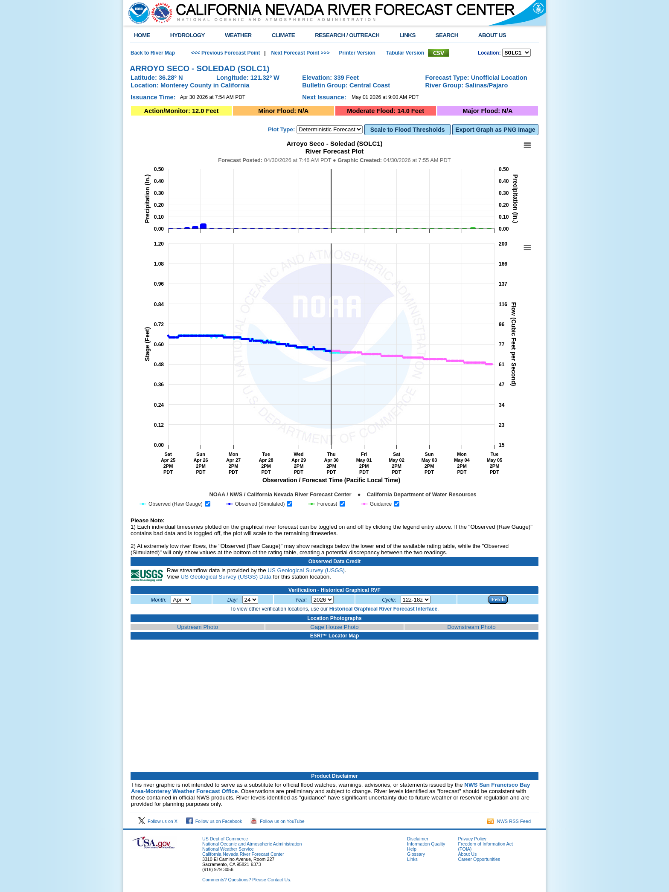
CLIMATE (283, 35)
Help (411, 850)
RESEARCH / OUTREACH (347, 35)
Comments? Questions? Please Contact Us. (246, 880)
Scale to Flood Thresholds (407, 130)
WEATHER (238, 35)
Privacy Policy (472, 840)
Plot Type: (281, 130)
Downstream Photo (471, 628)
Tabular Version (405, 53)
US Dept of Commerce (225, 840)
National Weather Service (228, 850)
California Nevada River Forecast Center (243, 855)
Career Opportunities (479, 860)
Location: (489, 54)
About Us (467, 855)
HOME (142, 35)
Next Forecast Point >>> (299, 53)
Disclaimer (417, 840)
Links (412, 860)
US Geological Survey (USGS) (306, 571)
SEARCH (447, 35)
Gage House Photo (334, 628)
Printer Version (357, 53)
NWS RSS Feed (509, 822)
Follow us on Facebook (214, 822)
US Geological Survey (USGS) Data (225, 578)
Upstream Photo (197, 628)
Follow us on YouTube (277, 822)
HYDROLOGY (187, 35)
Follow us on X (157, 822)
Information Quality (426, 845)
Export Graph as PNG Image (495, 130)
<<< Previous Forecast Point (225, 53)
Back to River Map (153, 53)
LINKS (407, 35)
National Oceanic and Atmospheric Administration (252, 845)
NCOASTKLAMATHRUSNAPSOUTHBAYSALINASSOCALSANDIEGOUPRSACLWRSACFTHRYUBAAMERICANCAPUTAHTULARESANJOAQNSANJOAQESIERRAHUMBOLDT (516, 53)
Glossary (416, 855)
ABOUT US (492, 35)
